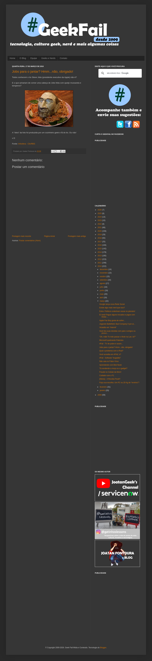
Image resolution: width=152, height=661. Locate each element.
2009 (100, 395)
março (102, 301)
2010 (100, 266)
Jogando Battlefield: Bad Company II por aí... (117, 324)
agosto (103, 283)
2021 (100, 227)
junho (102, 290)
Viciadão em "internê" (107, 327)
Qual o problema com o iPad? (111, 351)
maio (102, 294)
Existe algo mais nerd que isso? (112, 308)
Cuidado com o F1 (106, 375)
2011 (100, 263)
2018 (100, 238)
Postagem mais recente (21, 236)
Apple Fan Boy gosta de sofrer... (112, 320)
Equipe (33, 58)
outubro (103, 276)
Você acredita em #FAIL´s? (110, 354)
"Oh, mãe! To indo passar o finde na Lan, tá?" (117, 337)
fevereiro (103, 387)
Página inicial (49, 236)
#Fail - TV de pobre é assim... (111, 344)
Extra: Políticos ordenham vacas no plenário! (117, 311)
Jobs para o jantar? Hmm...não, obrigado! (42, 71)
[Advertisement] (28, 171)
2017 (100, 242)
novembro (104, 273)
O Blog (23, 58)
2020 (100, 231)
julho (102, 287)
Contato (63, 58)
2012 (100, 259)
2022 (100, 224)
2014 (100, 252)
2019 (100, 234)
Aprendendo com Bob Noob (110, 365)
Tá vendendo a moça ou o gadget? (113, 368)
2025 (100, 213)
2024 (100, 217)
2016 (100, 245)
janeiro (103, 390)
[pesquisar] (119, 73)
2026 (100, 210)
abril (102, 298)
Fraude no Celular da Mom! (110, 372)
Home (12, 58)
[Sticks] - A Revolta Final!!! (109, 379)
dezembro (104, 269)
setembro (104, 280)
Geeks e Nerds (48, 58)
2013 (100, 256)
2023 (100, 220)
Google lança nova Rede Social (112, 304)
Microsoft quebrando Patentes (111, 340)
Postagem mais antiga (77, 236)
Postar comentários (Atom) (30, 241)
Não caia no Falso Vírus (109, 361)
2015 (100, 249)
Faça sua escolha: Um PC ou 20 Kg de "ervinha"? (119, 383)
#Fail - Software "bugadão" (110, 358)
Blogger (103, 648)
